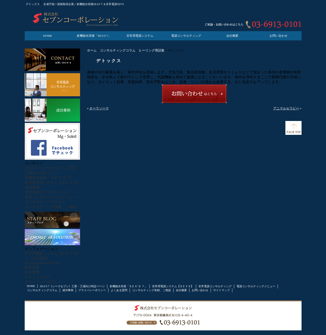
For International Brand (42, 263)
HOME (47, 35)
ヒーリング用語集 (151, 50)
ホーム (92, 50)
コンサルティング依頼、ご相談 (50, 207)
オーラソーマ (99, 108)
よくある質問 (36, 258)
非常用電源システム (139, 35)
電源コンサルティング (186, 35)
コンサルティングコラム (117, 50)
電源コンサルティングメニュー (50, 197)
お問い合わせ (278, 35)
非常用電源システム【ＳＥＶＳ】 (52, 182)
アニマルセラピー (286, 108)
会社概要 (232, 35)
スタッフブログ (38, 277)
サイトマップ (221, 290)
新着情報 (32, 267)
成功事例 (32, 187)
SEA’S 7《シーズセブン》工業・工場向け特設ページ (72, 286)
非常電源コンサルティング (47, 192)
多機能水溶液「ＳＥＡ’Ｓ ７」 (50, 178)
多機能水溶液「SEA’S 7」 (94, 35)
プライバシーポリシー (43, 282)
